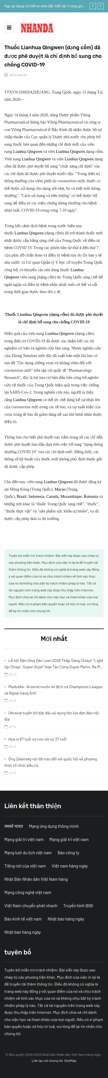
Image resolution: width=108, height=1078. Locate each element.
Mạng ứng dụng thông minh (54, 826)
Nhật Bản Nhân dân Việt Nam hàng (36, 879)
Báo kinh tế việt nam (23, 918)
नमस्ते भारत (13, 826)
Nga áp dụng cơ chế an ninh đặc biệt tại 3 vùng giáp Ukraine (44, 7)
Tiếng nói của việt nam (25, 865)
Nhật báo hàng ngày (66, 918)
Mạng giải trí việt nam (23, 839)
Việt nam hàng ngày (70, 865)
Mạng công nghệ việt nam (27, 892)
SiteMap (70, 1060)
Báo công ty (68, 852)
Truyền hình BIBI (78, 905)
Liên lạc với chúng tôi (47, 1060)
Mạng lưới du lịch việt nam (28, 852)
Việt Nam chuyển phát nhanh (30, 905)
